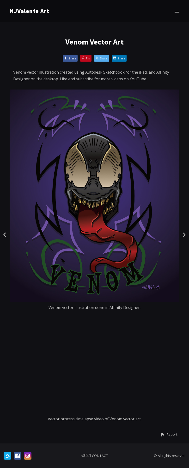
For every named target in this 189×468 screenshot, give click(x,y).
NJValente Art (29, 11)
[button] (169, 434)
